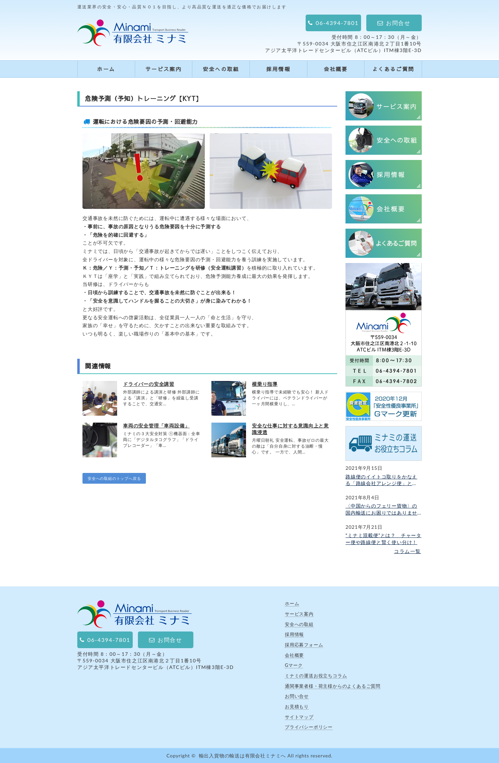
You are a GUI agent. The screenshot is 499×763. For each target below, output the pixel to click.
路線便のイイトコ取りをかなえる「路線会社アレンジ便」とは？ (381, 480)
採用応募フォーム (304, 644)
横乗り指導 (265, 384)
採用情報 (278, 69)
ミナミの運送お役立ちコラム (316, 675)
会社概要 (336, 69)
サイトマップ (299, 717)
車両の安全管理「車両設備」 (156, 426)
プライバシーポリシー (309, 727)
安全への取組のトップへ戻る (114, 478)
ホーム (106, 69)
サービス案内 (164, 69)
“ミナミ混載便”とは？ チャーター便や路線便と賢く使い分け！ (383, 538)
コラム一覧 (407, 551)
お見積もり (297, 706)
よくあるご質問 (393, 69)
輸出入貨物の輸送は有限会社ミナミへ (242, 755)
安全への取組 (221, 69)
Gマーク (294, 665)
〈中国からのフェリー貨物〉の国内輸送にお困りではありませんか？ (381, 509)
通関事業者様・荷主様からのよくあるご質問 (332, 686)
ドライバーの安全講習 (148, 384)
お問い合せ (297, 696)
